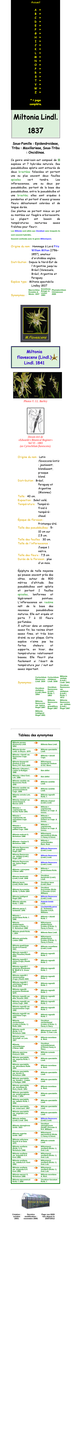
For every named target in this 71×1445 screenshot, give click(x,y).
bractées (24, 172)
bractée (22, 195)
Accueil (35, 2)
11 (59, 160)
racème (48, 602)
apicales (16, 179)
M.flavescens (35, 335)
